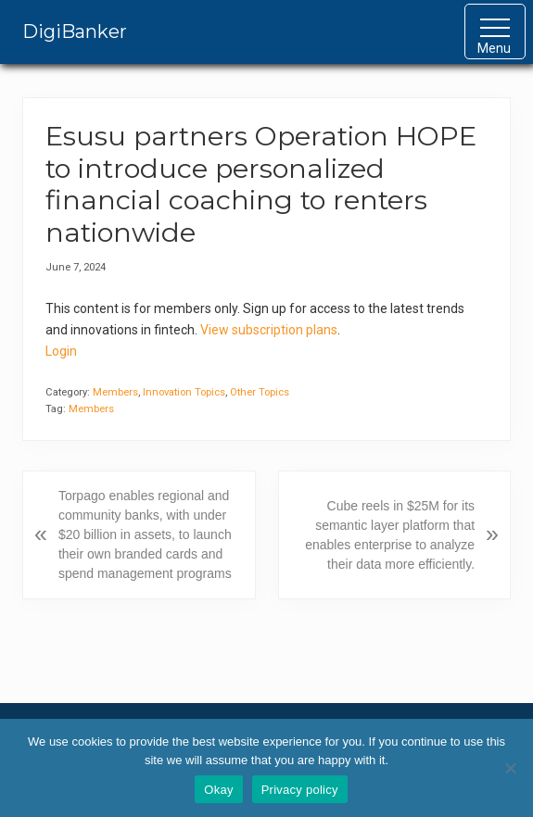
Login (61, 351)
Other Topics (259, 392)
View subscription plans (268, 329)
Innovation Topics (184, 392)
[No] (510, 768)
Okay (218, 790)
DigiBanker (74, 31)
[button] (495, 31)
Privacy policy (299, 790)
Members (115, 392)
